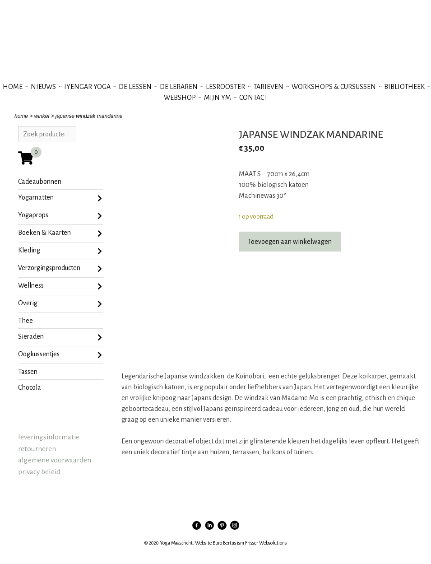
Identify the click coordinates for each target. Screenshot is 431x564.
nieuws (43, 86)
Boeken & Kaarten (60, 233)
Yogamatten (60, 198)
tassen (27, 371)
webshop (180, 97)
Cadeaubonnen (39, 181)
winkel (41, 116)
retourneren (37, 448)
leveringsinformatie (48, 437)
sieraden (60, 337)
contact (253, 97)
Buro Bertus (224, 542)
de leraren (179, 86)
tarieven (268, 86)
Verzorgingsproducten (60, 268)
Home (13, 86)
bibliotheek (404, 86)
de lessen (135, 86)
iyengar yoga (87, 86)
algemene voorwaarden (54, 460)
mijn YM (217, 97)
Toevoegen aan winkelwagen (290, 241)
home (21, 116)
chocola (29, 387)
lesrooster (225, 86)
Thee (25, 320)
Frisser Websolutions (266, 542)
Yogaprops (60, 216)
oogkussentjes (60, 355)
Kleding (60, 251)
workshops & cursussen (334, 86)
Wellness (60, 286)
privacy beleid (39, 471)
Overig (60, 304)
